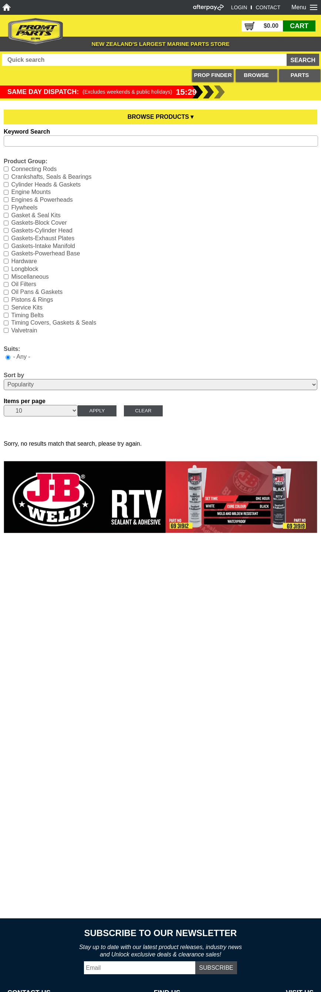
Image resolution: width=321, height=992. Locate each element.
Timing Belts (27, 315)
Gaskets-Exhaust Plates (42, 238)
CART (299, 26)
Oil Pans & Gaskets (36, 292)
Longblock (24, 269)
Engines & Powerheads (41, 200)
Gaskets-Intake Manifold (43, 245)
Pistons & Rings (32, 299)
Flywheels (24, 207)
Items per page (24, 401)
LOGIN (239, 7)
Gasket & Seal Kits (35, 215)
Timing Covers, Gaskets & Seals (53, 322)
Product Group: (25, 161)
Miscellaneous (29, 276)
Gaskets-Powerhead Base (45, 253)
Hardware (24, 261)
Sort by (14, 375)
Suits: (12, 349)
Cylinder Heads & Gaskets (46, 184)
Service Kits (26, 307)
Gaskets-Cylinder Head (41, 230)
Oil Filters (23, 284)
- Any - (21, 356)
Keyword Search (27, 131)
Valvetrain (24, 330)
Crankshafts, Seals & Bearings (51, 177)
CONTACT (268, 7)
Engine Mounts (31, 192)
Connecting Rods (34, 169)
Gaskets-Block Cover (39, 222)
